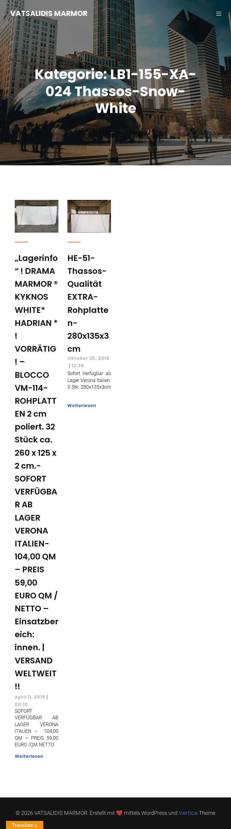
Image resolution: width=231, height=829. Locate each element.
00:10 (21, 705)
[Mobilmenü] (219, 13)
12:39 (78, 366)
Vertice (188, 813)
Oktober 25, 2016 (88, 358)
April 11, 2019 (30, 697)
